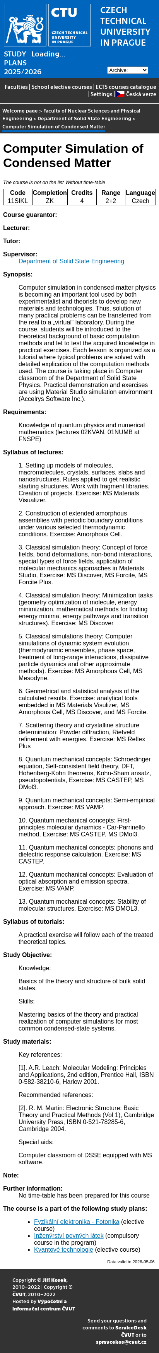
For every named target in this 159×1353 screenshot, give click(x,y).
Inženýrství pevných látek (69, 1235)
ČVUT (19, 1294)
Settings (102, 93)
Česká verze (136, 93)
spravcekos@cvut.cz (121, 1341)
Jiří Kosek (55, 1280)
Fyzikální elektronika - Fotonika (77, 1221)
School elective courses (61, 86)
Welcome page (20, 110)
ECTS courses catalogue (126, 86)
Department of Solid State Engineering (84, 118)
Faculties (16, 86)
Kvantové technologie (63, 1249)
